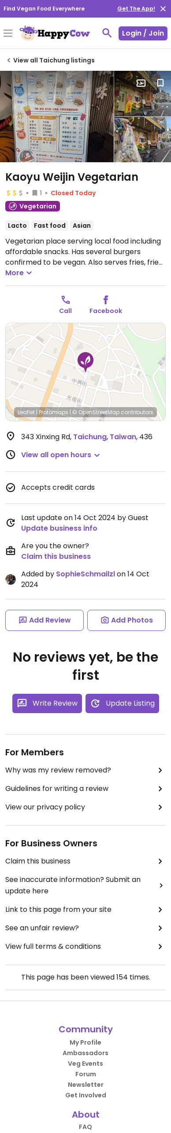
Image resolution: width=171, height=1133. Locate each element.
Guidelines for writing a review (85, 788)
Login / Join (143, 33)
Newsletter (86, 1084)
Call (65, 311)
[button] (85, 362)
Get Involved (85, 1095)
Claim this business (56, 556)
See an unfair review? (85, 928)
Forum (85, 1074)
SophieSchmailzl (85, 574)
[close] (163, 9)
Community (86, 1029)
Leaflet (26, 412)
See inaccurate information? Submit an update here (85, 885)
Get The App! (136, 8)
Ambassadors (85, 1053)
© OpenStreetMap (95, 412)
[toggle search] (107, 33)
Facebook (105, 311)
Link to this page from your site (85, 909)
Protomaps (53, 412)
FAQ (85, 1126)
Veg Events (85, 1063)
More (19, 273)
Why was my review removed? (85, 770)
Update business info (59, 528)
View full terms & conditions (85, 946)
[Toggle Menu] (8, 34)
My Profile (85, 1042)
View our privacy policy (85, 807)
